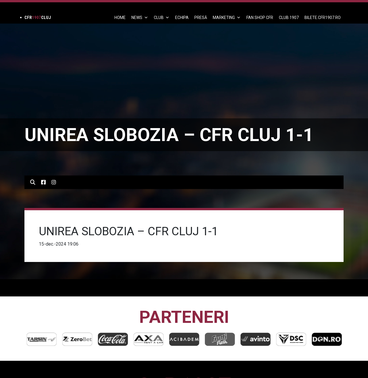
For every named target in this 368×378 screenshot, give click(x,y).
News (139, 17)
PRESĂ (200, 17)
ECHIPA (182, 17)
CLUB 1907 (289, 17)
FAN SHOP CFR (259, 17)
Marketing (227, 17)
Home (120, 17)
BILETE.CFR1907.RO (322, 17)
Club (161, 17)
